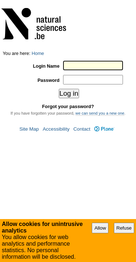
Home (38, 2)
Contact (81, 77)
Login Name (48, 15)
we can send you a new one (99, 61)
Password (50, 29)
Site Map (29, 77)
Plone (104, 77)
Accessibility (56, 77)
